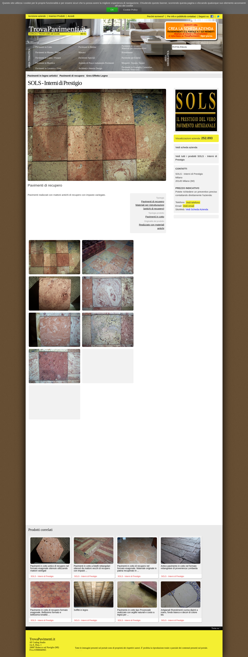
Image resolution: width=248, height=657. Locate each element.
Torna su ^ (215, 628)
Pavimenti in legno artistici (43, 75)
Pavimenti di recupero (72, 75)
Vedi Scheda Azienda (197, 209)
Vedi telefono (193, 202)
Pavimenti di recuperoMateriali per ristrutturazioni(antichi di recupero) (150, 205)
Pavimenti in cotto (154, 216)
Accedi (71, 16)
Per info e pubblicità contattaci (181, 16)
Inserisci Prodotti (57, 16)
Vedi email (188, 206)
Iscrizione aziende (37, 16)
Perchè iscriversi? (155, 16)
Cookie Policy (130, 9)
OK (112, 9)
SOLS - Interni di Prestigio (55, 83)
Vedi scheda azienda (186, 147)
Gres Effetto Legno (97, 75)
